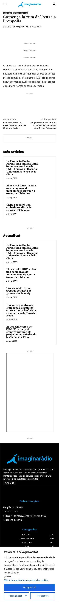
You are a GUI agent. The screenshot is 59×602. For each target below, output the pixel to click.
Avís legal (9, 483)
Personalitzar (15, 596)
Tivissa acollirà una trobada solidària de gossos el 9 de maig (18, 207)
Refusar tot (42, 596)
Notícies (7, 13)
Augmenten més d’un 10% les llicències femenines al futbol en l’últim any (43, 125)
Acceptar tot (29, 587)
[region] (29, 574)
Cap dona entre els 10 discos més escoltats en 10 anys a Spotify (14, 125)
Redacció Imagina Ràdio (17, 26)
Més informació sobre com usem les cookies (26, 580)
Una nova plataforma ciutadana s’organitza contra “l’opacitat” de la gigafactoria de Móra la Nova (21, 310)
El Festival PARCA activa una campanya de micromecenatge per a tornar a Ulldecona (21, 189)
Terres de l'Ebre (20, 13)
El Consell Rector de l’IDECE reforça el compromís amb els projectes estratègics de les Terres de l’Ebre (21, 332)
